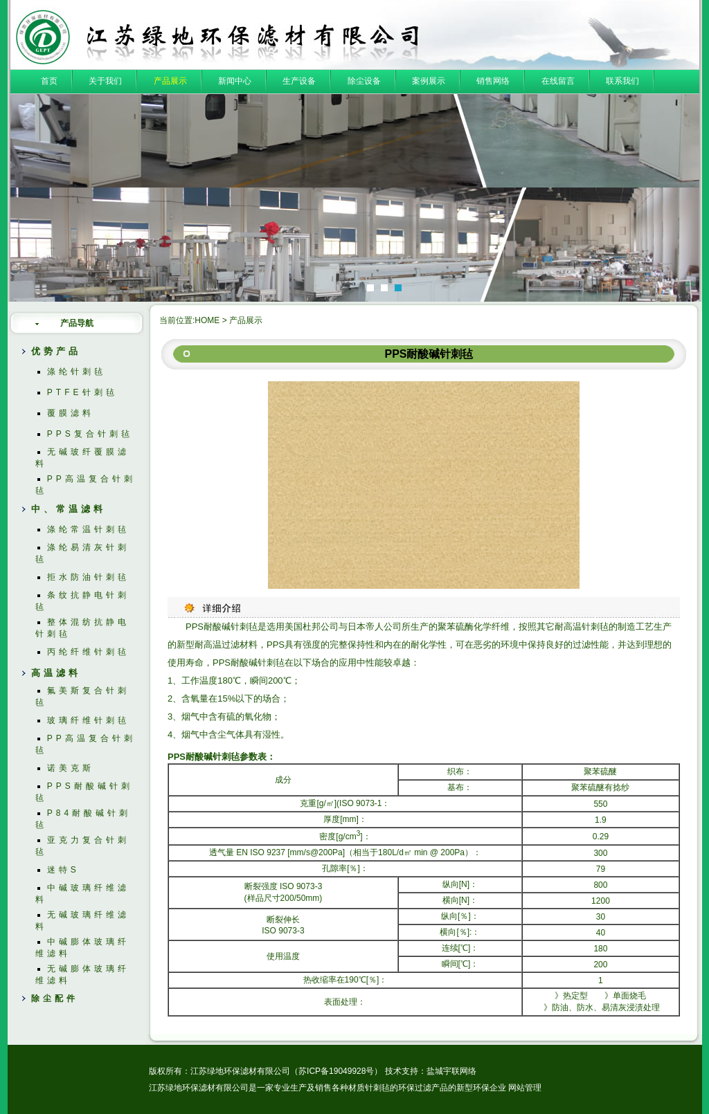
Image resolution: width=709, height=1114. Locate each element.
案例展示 (428, 81)
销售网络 (493, 81)
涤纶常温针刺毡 (88, 529)
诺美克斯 (70, 768)
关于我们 (105, 81)
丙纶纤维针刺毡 (88, 652)
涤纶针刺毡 (76, 371)
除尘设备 (364, 81)
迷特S (63, 870)
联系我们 (622, 81)
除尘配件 (54, 998)
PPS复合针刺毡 (90, 434)
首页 (49, 81)
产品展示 (170, 81)
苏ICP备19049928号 (336, 1071)
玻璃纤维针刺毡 (88, 720)
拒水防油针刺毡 (88, 577)
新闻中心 (234, 81)
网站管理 (524, 1088)
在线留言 (558, 81)
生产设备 (299, 81)
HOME (207, 320)
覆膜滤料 (70, 413)
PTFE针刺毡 (82, 392)
